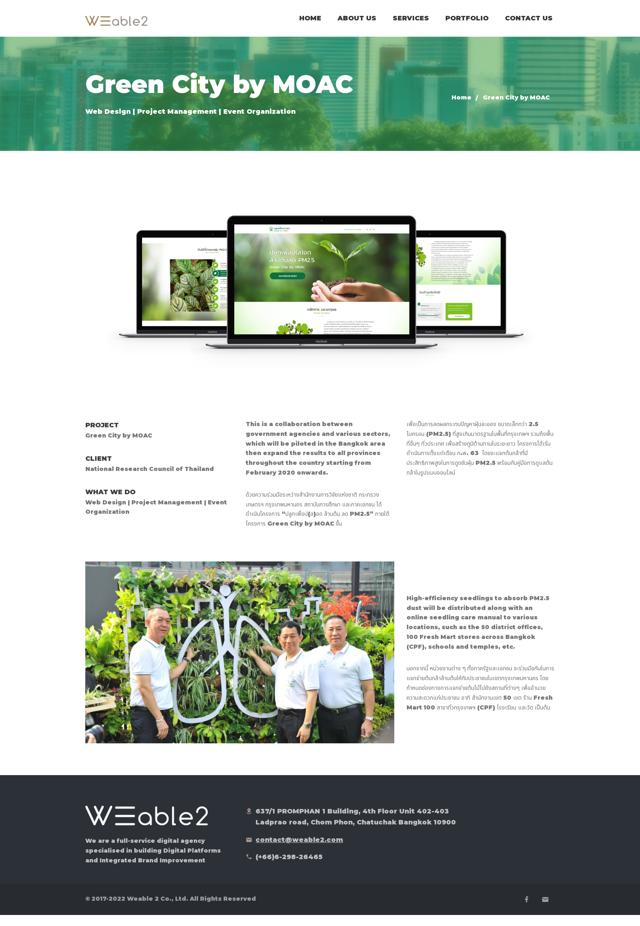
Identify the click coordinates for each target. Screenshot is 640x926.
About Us (357, 24)
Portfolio (467, 24)
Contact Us (529, 24)
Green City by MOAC (516, 109)
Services (411, 24)
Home (310, 24)
